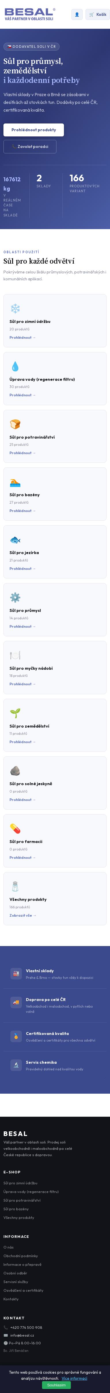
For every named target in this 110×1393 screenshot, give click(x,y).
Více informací (74, 1378)
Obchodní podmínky (20, 1255)
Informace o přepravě (22, 1264)
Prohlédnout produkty (34, 129)
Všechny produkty (18, 1217)
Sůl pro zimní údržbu (20, 1183)
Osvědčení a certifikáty (23, 1290)
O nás (8, 1247)
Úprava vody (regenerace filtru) (31, 1191)
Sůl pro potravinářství (22, 1200)
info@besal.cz (22, 1335)
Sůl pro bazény (16, 1208)
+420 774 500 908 (26, 1327)
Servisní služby (15, 1281)
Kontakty (11, 1299)
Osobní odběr (15, 1273)
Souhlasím (56, 1385)
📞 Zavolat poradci (30, 146)
